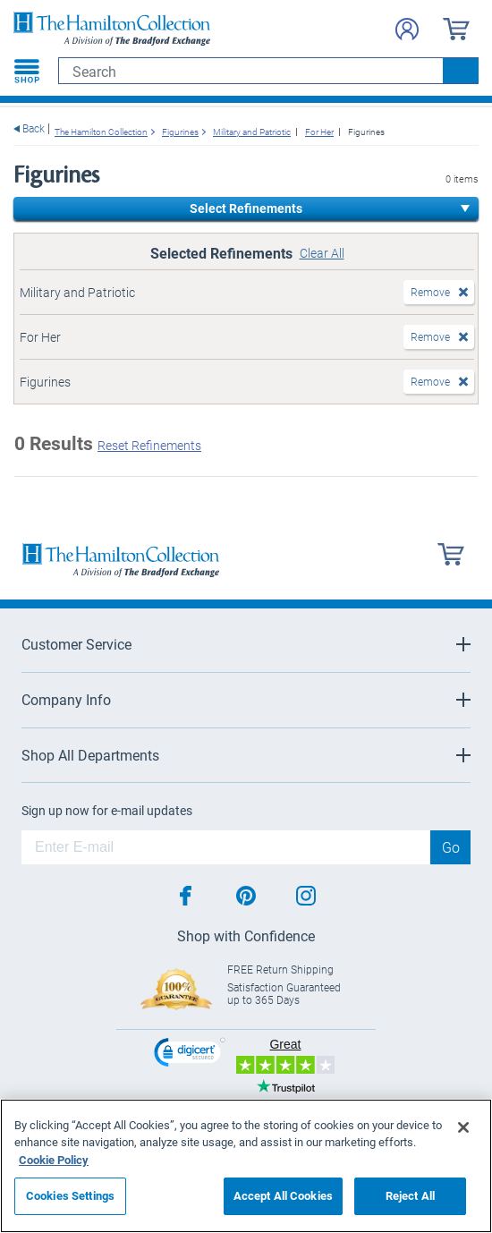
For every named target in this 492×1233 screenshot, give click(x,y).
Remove (430, 292)
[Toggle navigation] (26, 70)
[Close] (463, 1127)
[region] (246, 1166)
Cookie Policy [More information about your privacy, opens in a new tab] (54, 1160)
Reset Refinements (149, 445)
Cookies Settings (70, 1195)
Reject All (410, 1195)
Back (33, 128)
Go (451, 847)
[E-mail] (225, 847)
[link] (189, 1054)
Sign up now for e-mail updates (106, 810)
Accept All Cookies (283, 1195)
